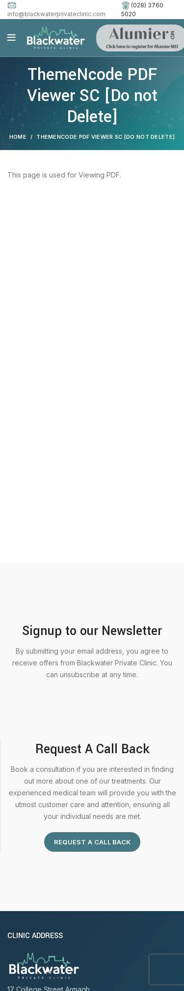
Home (17, 136)
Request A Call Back (92, 842)
